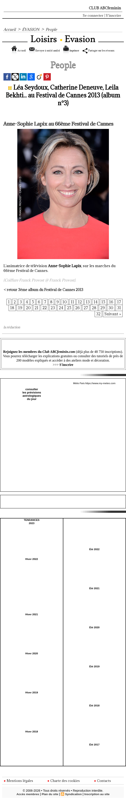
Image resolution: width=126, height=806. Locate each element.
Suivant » (112, 320)
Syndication (73, 800)
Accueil (10, 29)
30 (110, 313)
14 (95, 307)
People (54, 29)
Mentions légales (18, 786)
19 (17, 313)
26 (76, 313)
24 (59, 313)
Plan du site (49, 800)
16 (111, 307)
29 (102, 313)
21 (34, 313)
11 (71, 307)
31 (119, 313)
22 (42, 313)
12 (79, 307)
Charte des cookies (64, 786)
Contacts (103, 786)
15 (103, 307)
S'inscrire (113, 15)
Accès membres (26, 800)
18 (9, 313)
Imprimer (86, 50)
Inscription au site (98, 800)
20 (25, 313)
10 (64, 307)
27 (85, 313)
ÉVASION (32, 29)
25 (68, 313)
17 (119, 307)
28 (93, 313)
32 (97, 320)
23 (50, 313)
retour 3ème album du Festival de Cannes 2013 (46, 294)
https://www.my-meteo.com (100, 389)
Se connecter (93, 15)
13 (87, 307)
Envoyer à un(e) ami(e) (49, 50)
